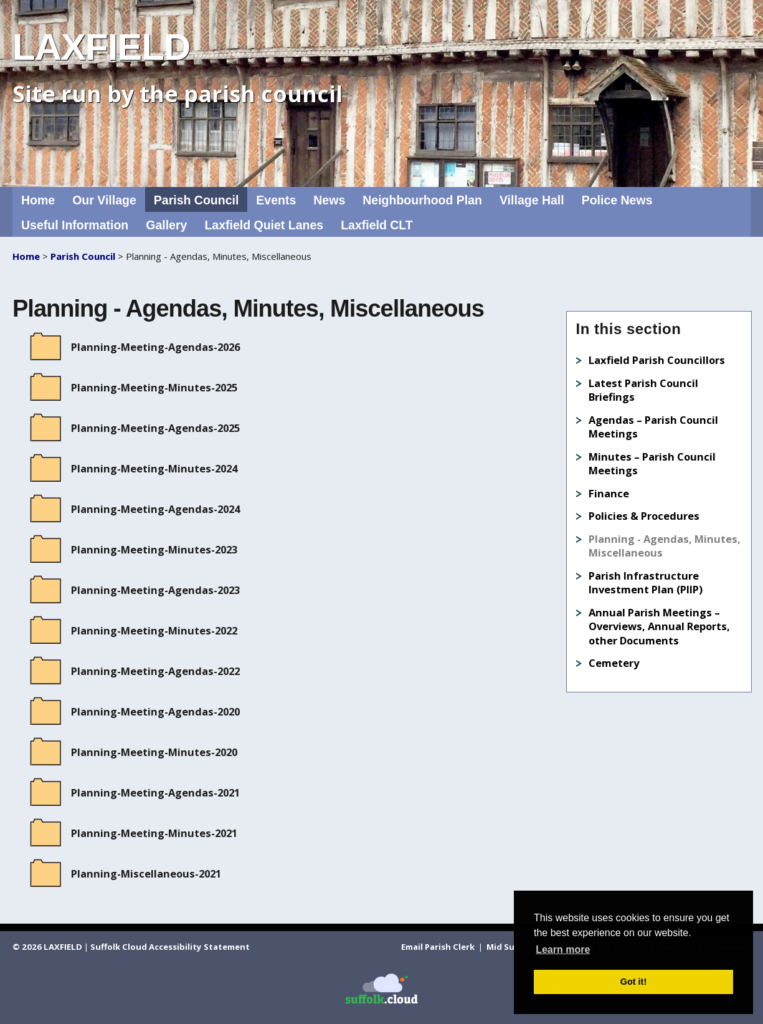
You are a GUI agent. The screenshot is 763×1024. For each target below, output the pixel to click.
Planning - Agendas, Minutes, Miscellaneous (665, 546)
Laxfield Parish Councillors (657, 360)
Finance (609, 493)
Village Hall (532, 200)
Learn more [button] (563, 949)
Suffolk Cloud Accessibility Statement (170, 946)
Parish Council (196, 200)
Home (38, 200)
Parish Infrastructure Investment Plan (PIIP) (646, 582)
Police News (617, 200)
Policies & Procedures (644, 516)
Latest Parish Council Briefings (643, 390)
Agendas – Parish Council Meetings (653, 427)
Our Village (104, 200)
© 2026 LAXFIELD (47, 946)
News (329, 200)
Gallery (166, 225)
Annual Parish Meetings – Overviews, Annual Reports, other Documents (659, 626)
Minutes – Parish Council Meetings (652, 463)
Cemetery (614, 663)
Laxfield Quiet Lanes (263, 225)
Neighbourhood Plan (422, 200)
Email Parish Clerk (438, 946)
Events (276, 200)
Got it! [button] (633, 982)
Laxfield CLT (377, 225)
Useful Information (74, 225)
